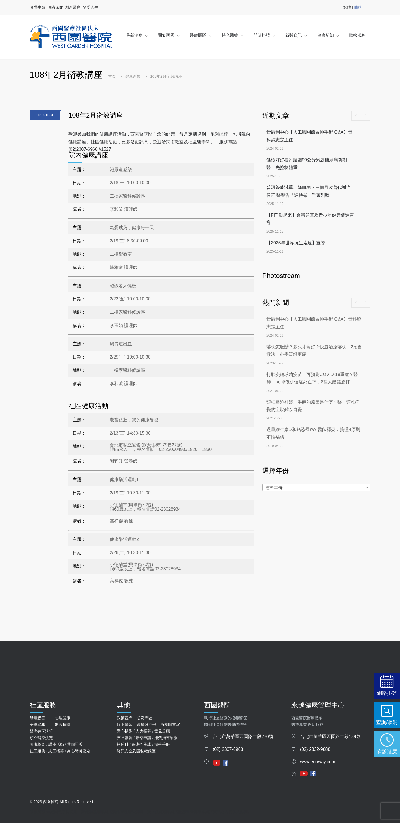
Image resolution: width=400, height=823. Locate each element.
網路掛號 (387, 693)
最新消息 (134, 35)
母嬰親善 (37, 718)
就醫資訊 (293, 35)
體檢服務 (357, 35)
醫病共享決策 (41, 731)
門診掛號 (261, 35)
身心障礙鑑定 (78, 751)
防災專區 (144, 718)
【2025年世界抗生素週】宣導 (295, 242)
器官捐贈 (62, 724)
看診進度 (387, 751)
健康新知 (325, 35)
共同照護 (75, 744)
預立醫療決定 (41, 738)
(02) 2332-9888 (315, 749)
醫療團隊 (198, 35)
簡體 (358, 7)
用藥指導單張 (166, 738)
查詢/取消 (387, 722)
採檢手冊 (162, 744)
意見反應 (162, 731)
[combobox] (316, 487)
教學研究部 (146, 724)
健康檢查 (37, 744)
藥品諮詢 (124, 738)
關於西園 (166, 35)
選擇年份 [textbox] (274, 487)
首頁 (112, 76)
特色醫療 (230, 35)
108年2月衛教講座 (95, 115)
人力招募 (143, 731)
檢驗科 (123, 744)
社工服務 (37, 751)
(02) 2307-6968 (228, 749)
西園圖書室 (170, 724)
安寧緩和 (37, 724)
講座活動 (56, 744)
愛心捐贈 (124, 731)
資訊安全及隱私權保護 (136, 751)
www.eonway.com (317, 761)
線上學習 (124, 724)
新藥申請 (143, 738)
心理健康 (62, 718)
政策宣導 (124, 718)
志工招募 (56, 751)
